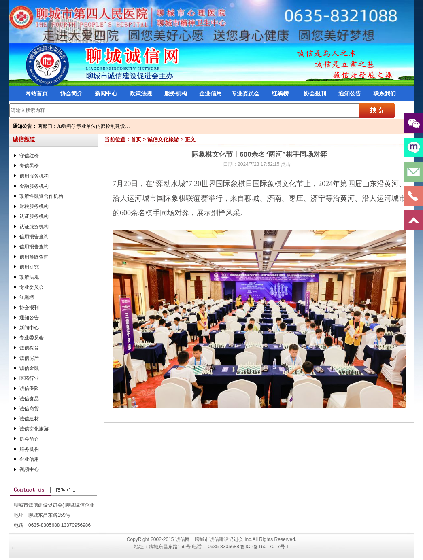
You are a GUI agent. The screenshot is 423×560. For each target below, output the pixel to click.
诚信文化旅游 (34, 429)
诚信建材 (29, 419)
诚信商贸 (29, 409)
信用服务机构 (34, 176)
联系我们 (384, 93)
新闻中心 (106, 93)
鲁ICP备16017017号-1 (264, 546)
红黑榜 (280, 93)
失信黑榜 (29, 166)
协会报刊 (315, 93)
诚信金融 (29, 368)
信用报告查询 (34, 237)
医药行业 (29, 378)
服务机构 (175, 93)
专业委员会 (245, 93)
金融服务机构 (34, 186)
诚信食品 (29, 398)
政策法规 (141, 93)
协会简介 (71, 93)
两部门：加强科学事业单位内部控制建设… (84, 126)
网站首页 (36, 93)
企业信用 (210, 93)
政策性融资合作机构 (41, 196)
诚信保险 (29, 388)
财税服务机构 (34, 206)
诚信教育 (29, 348)
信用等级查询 (34, 257)
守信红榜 (29, 156)
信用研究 (29, 267)
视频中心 (29, 469)
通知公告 (349, 93)
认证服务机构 (34, 216)
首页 (136, 139)
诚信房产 (29, 358)
